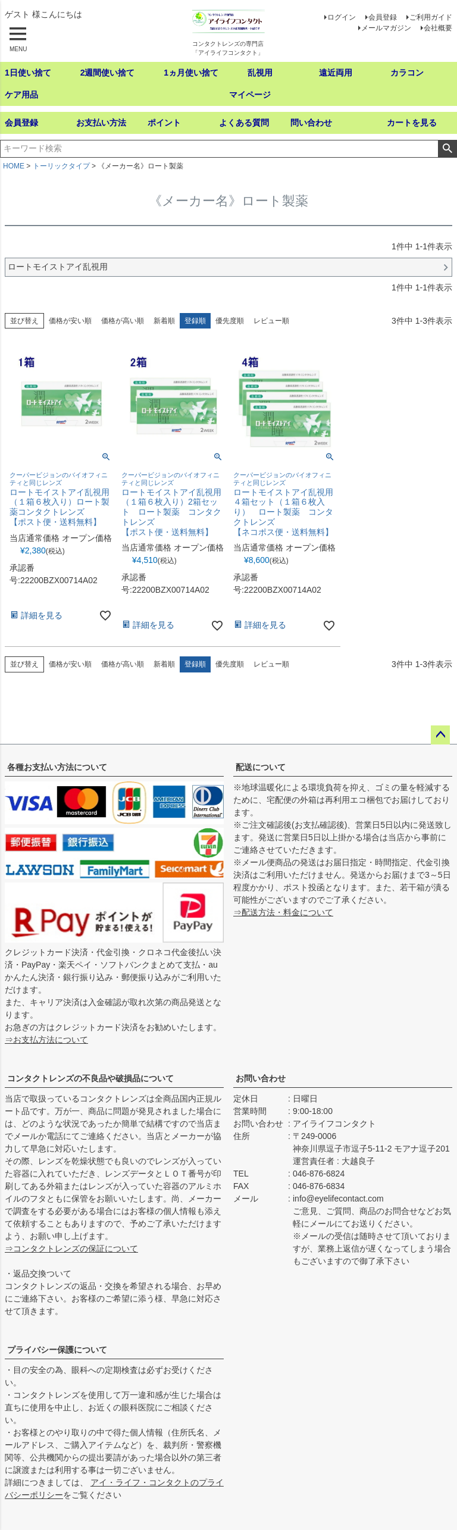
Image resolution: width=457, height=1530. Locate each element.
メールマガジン (386, 28)
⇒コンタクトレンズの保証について (71, 1248)
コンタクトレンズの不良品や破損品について (90, 1078)
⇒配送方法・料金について (283, 912)
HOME (13, 166)
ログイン (341, 17)
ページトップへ (440, 734)
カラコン (407, 72)
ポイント (164, 122)
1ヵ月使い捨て (191, 72)
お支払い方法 (101, 122)
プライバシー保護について (57, 1349)
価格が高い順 (122, 321)
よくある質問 (244, 122)
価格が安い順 (70, 321)
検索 (447, 148)
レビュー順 (271, 321)
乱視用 (260, 72)
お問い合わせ (261, 1078)
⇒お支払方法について (46, 1039)
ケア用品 (21, 94)
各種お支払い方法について (57, 767)
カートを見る (412, 122)
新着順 (164, 321)
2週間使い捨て (107, 72)
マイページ (250, 94)
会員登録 (382, 17)
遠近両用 (335, 72)
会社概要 (438, 28)
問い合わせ (311, 122)
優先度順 (229, 321)
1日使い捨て (28, 72)
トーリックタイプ (61, 166)
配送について (261, 767)
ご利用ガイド (430, 17)
